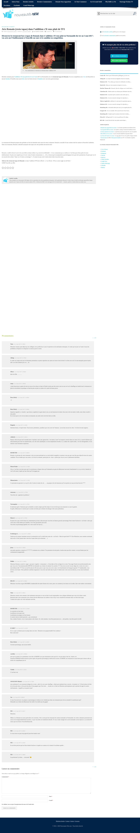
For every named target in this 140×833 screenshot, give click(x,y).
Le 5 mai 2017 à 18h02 (20, 547)
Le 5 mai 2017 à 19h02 (21, 581)
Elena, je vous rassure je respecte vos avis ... (116, 85)
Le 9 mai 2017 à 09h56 (19, 697)
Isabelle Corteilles (39, 31)
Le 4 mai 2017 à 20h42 (23, 397)
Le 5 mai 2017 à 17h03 (24, 466)
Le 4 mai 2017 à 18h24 (20, 371)
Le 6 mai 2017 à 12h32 (21, 669)
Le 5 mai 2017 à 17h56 (22, 492)
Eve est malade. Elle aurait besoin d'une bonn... (118, 110)
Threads (103, 155)
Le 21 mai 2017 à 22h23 (19, 731)
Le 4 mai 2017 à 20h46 (23, 409)
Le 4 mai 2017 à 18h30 (20, 383)
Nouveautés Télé (5, 26)
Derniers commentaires (44, 2)
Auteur (72, 821)
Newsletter (7, 5)
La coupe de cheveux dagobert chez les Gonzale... (118, 78)
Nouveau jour (104, 137)
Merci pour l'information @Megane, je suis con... (118, 75)
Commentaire (5, 776)
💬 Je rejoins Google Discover (119, 60)
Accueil (6, 2)
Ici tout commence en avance (107, 131)
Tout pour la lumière (116, 137)
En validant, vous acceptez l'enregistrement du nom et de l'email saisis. (18, 804)
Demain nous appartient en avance (108, 127)
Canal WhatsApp (28, 5)
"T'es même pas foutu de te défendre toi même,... (119, 82)
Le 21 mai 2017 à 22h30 (19, 742)
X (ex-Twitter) (104, 149)
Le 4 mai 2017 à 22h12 (22, 437)
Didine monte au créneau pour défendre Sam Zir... (120, 91)
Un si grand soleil (96, 2)
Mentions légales (60, 821)
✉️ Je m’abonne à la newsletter (119, 56)
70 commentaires (58, 31)
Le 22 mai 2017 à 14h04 (19, 754)
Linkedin (103, 165)
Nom (50, 796)
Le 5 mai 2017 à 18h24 (20, 561)
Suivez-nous (15, 2)
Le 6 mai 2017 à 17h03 (28, 681)
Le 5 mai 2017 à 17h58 (21, 518)
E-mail (51, 800)
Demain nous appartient (63, 2)
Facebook (17, 5)
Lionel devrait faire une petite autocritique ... (116, 120)
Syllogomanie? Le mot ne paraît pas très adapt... (117, 117)
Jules (84, 77)
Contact (68, 821)
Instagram (103, 153)
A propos (77, 821)
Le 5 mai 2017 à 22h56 (23, 642)
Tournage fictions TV (126, 2)
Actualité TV (11, 26)
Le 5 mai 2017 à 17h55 (24, 480)
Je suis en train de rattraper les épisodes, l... (118, 98)
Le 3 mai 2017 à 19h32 (19, 344)
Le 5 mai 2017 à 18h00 (25, 533)
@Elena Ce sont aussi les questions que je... (121, 101)
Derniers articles (28, 2)
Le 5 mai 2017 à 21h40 (23, 608)
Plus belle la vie (110, 2)
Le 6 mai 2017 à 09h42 (21, 654)
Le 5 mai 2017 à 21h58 (22, 628)
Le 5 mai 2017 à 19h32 (19, 593)
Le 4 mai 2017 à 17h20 (20, 358)
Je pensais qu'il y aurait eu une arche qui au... (119, 94)
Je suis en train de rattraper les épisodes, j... (118, 104)
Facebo (103, 151)
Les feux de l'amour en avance (107, 135)
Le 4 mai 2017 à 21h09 (21, 425)
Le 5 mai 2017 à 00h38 (23, 452)
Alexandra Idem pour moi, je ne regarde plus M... (120, 107)
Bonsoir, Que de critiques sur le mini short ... (122, 88)
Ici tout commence (81, 2)
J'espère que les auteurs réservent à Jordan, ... (119, 114)
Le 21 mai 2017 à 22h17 (19, 711)
